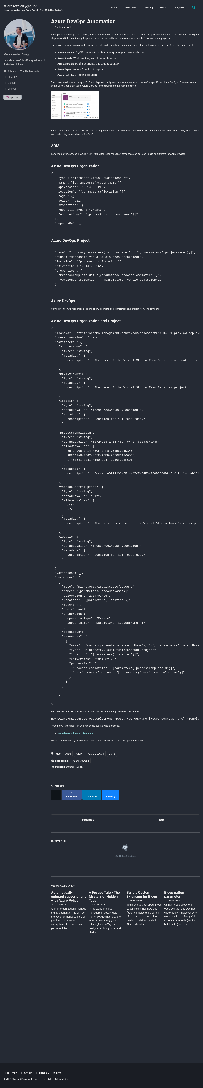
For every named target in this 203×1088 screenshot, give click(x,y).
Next (162, 926)
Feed (62, 1073)
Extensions (128, 7)
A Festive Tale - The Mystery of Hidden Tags (104, 1004)
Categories (177, 7)
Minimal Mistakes (67, 1079)
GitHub (28, 1073)
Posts (161, 7)
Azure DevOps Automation (83, 22)
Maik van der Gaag (18, 55)
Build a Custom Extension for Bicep (142, 1002)
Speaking (146, 7)
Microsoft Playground (37, 8)
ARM (68, 861)
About (113, 7)
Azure (79, 861)
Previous (88, 926)
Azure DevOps (96, 861)
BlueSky (11, 1073)
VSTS (112, 861)
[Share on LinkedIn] (93, 901)
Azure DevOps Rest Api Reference (78, 840)
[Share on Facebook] (73, 901)
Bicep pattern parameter (174, 1002)
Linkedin (46, 1073)
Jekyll (52, 1079)
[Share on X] (56, 901)
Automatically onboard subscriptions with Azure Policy (68, 1004)
